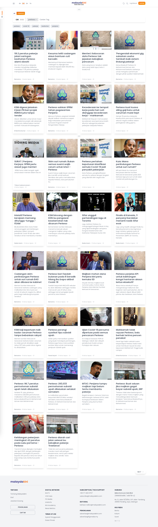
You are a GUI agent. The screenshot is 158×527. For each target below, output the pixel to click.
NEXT (140, 472)
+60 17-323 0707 (86, 493)
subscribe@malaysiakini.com (91, 496)
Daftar (141, 3)
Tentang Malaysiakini (18, 494)
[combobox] (44, 20)
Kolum (117, 514)
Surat (117, 517)
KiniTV (47, 493)
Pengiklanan (23, 507)
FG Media (48, 499)
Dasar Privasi (50, 520)
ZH (27, 3)
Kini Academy (50, 505)
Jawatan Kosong (16, 501)
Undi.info (48, 502)
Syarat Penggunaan (52, 517)
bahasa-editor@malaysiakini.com (93, 505)
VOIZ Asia (48, 496)
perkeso (33, 19)
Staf (12, 497)
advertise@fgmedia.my (89, 517)
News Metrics (50, 508)
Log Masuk (133, 3)
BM (23, 3)
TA (30, 3)
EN (20, 3)
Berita (117, 510)
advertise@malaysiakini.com (91, 514)
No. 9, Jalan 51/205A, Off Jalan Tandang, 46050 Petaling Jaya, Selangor (130, 501)
